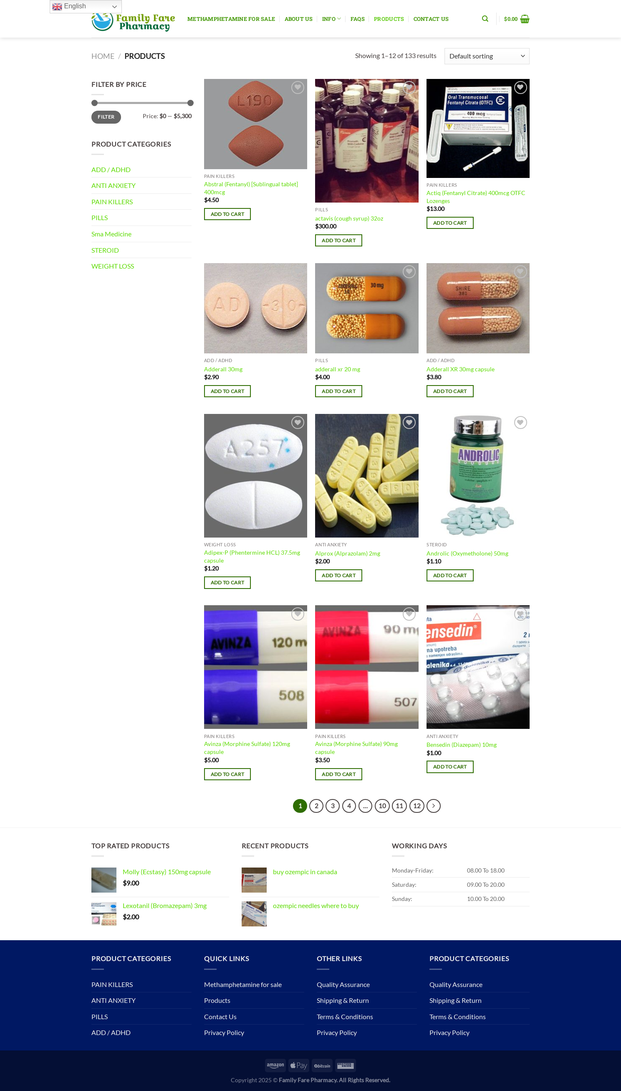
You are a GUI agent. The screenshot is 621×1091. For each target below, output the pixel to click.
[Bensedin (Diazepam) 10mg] (478, 667)
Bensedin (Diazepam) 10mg (462, 744)
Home (102, 56)
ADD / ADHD (111, 169)
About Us (299, 18)
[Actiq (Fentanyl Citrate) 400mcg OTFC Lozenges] (478, 128)
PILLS (99, 217)
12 (417, 805)
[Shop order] (487, 56)
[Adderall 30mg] (255, 308)
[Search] (485, 19)
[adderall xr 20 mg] (366, 308)
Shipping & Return (343, 1000)
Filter (106, 117)
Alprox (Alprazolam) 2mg (347, 553)
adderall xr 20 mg (337, 369)
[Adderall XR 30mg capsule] (478, 308)
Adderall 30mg (223, 369)
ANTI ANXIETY (113, 185)
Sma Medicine (111, 234)
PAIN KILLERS (112, 202)
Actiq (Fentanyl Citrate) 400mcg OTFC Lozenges (476, 196)
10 (382, 805)
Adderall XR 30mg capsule (461, 369)
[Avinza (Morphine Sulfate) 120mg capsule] (255, 667)
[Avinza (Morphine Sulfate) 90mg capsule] (366, 667)
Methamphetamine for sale (231, 18)
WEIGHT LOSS (112, 266)
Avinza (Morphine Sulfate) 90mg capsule (356, 747)
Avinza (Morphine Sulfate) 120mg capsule (247, 747)
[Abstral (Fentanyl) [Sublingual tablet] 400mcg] (255, 124)
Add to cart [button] (228, 214)
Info (331, 19)
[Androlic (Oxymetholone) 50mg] (478, 476)
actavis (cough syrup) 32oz (349, 218)
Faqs (358, 18)
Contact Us (431, 18)
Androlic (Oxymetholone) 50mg (467, 553)
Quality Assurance (343, 984)
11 (399, 805)
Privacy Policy (224, 1032)
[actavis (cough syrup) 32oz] (366, 141)
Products (389, 18)
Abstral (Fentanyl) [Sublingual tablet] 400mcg (251, 187)
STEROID (105, 250)
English (69, 7)
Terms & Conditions (345, 1016)
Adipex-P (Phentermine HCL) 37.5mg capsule (252, 556)
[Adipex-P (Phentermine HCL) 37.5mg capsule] (255, 476)
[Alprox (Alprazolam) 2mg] (366, 476)
